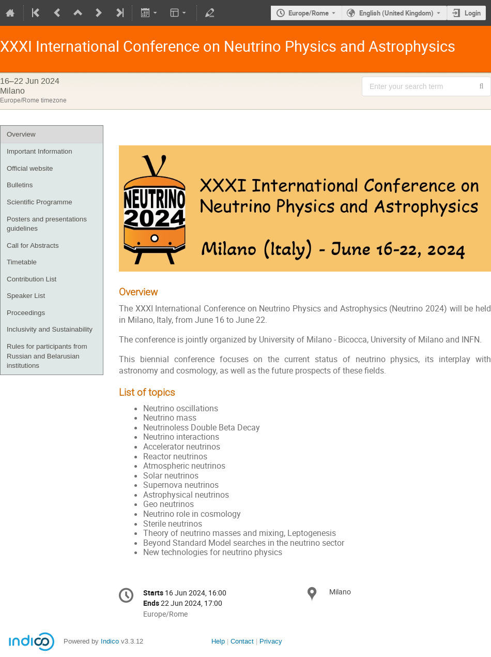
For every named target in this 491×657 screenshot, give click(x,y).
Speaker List (26, 296)
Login (473, 13)
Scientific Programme (39, 202)
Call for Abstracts (33, 245)
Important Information (39, 151)
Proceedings (26, 313)
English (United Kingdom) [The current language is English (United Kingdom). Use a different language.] (396, 13)
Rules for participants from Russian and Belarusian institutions (47, 355)
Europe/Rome (308, 13)
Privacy (270, 641)
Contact (242, 641)
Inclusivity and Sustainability (50, 329)
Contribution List (31, 279)
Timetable (22, 262)
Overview (21, 134)
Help (218, 641)
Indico (110, 641)
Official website (30, 168)
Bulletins (20, 185)
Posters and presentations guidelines (47, 224)
